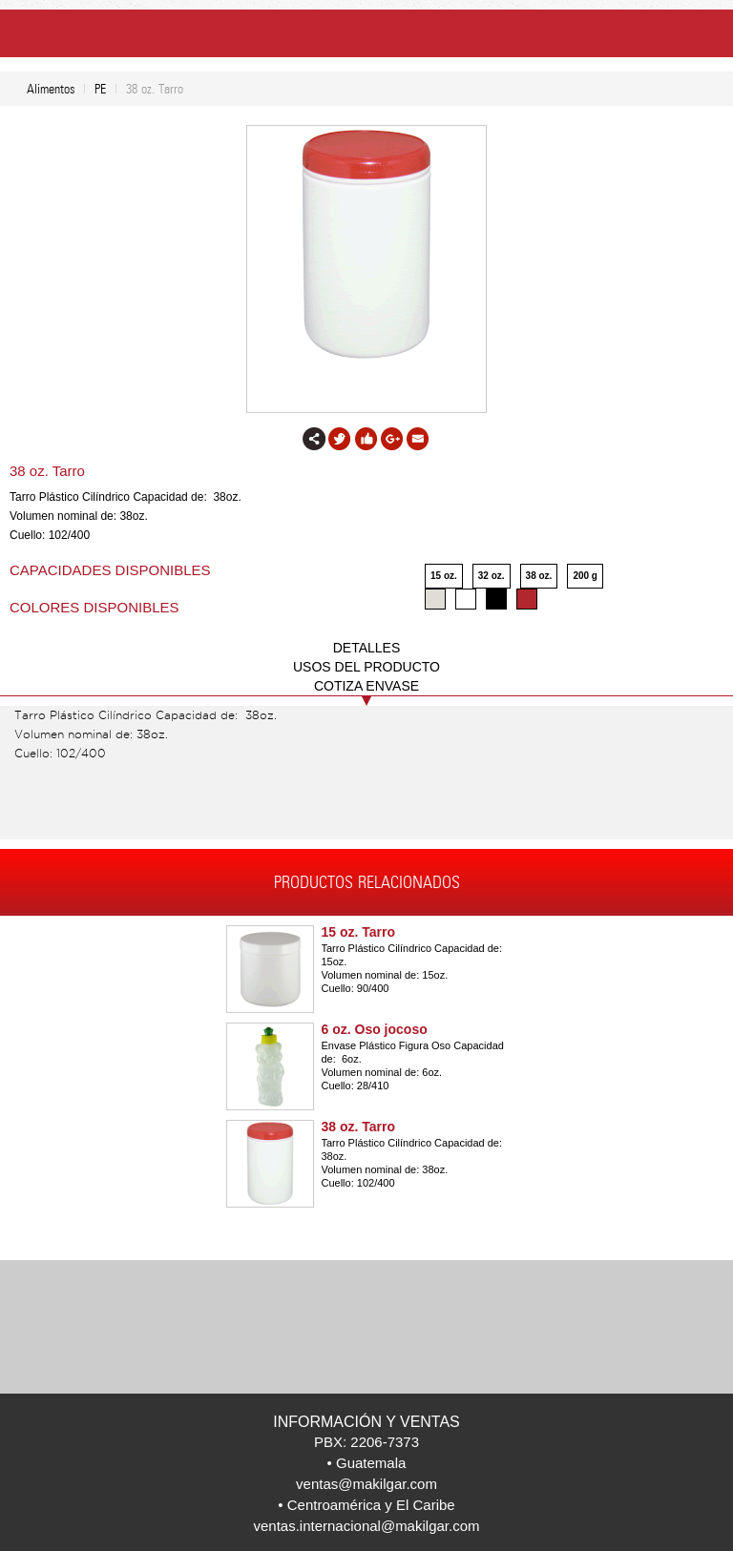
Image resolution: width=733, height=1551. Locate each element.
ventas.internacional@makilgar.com (366, 1526)
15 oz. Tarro (359, 932)
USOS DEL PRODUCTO (366, 666)
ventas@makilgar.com (366, 1484)
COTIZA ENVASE (366, 685)
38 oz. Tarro (359, 1126)
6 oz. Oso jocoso (375, 1029)
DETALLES (367, 647)
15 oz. (443, 575)
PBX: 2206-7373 (366, 1442)
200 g (585, 575)
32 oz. (491, 575)
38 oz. (539, 575)
